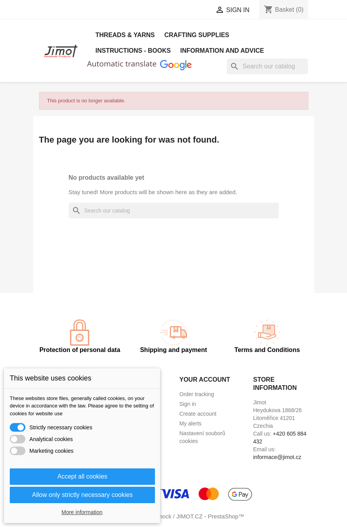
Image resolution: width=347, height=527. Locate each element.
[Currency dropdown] (180, 10)
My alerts (191, 423)
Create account (198, 414)
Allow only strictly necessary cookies (82, 494)
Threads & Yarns (125, 35)
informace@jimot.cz (277, 457)
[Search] (267, 66)
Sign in (188, 404)
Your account (205, 379)
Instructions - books (133, 50)
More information (81, 512)
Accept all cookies (82, 476)
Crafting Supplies (196, 35)
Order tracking (197, 394)
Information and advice (222, 50)
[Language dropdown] (111, 10)
